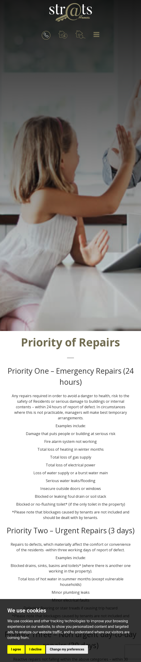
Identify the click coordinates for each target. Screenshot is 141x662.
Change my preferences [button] (67, 649)
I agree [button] (16, 649)
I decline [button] (35, 649)
